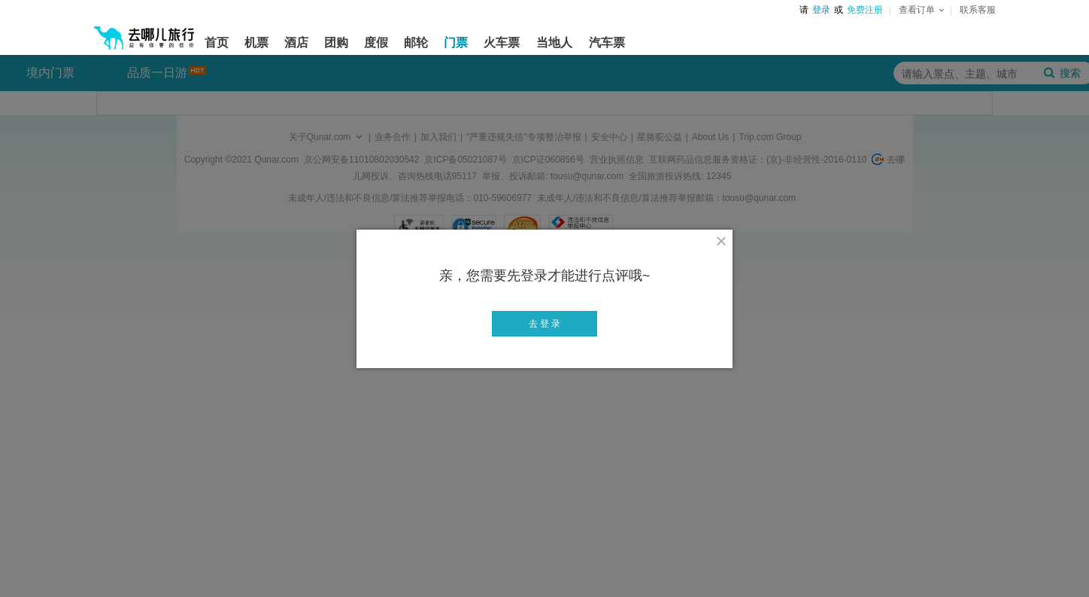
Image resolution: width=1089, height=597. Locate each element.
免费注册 (865, 10)
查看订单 (921, 10)
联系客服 (978, 10)
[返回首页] (144, 31)
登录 (821, 10)
